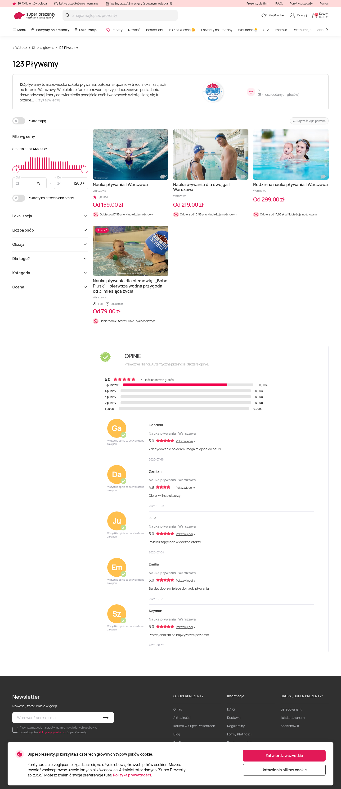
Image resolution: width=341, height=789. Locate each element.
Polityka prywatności (132, 775)
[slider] (15, 169)
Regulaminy (236, 726)
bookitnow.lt (290, 726)
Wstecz (21, 47)
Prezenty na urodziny (216, 29)
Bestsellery (154, 29)
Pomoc (324, 3)
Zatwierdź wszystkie (284, 755)
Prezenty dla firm (257, 3)
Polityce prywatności (52, 732)
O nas (177, 709)
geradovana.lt (291, 709)
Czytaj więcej (48, 100)
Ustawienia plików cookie (284, 769)
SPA (266, 29)
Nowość (134, 29)
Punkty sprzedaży (301, 3)
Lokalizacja (85, 29)
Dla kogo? (50, 258)
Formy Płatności (239, 734)
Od (18, 177)
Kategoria (50, 273)
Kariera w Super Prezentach (194, 726)
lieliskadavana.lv (293, 717)
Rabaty (114, 29)
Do (59, 177)
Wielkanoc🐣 (248, 29)
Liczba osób (50, 230)
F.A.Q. (279, 3)
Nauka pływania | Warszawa (172, 433)
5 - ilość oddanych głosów (278, 94)
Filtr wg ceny (23, 136)
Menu (19, 29)
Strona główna (43, 47)
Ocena (50, 287)
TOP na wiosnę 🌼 (182, 29)
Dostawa (234, 717)
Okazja (50, 244)
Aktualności (182, 717)
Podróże (281, 29)
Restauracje (302, 29)
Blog (176, 734)
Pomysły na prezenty (50, 29)
